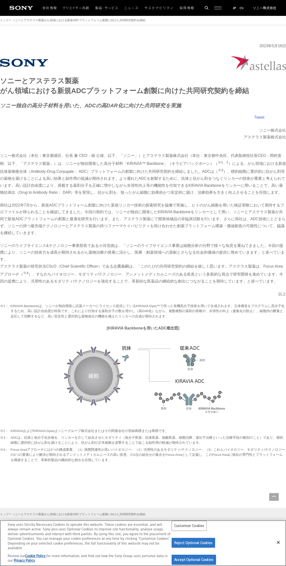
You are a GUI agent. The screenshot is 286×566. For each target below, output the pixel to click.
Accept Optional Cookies (193, 560)
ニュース (131, 8)
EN (241, 8)
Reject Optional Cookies (193, 543)
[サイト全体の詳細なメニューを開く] (218, 8)
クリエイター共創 (76, 8)
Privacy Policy (24, 560)
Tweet (259, 117)
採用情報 (187, 8)
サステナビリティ (159, 8)
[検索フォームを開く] (206, 8)
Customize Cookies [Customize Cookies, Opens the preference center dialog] (189, 526)
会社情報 (49, 8)
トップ (4, 20)
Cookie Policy (35, 556)
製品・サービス (106, 8)
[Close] (278, 542)
